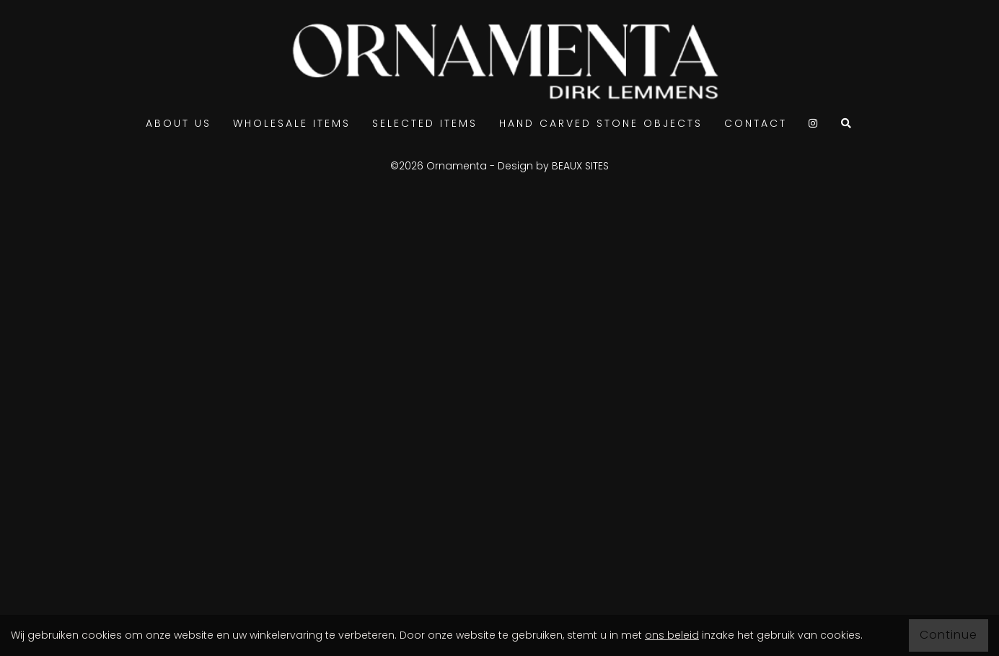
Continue (948, 634)
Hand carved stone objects (601, 123)
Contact (755, 123)
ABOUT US (178, 123)
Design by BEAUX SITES (553, 166)
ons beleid (672, 635)
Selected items (425, 123)
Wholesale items (292, 123)
